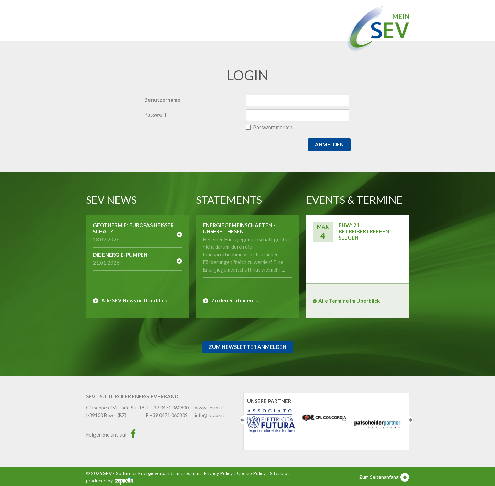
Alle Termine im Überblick (349, 301)
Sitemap (278, 473)
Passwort (155, 114)
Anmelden (329, 144)
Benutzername (162, 100)
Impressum (187, 473)
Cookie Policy (251, 473)
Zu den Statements (234, 300)
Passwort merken (273, 127)
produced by (109, 480)
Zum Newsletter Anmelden (247, 347)
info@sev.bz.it (209, 415)
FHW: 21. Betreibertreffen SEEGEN (364, 231)
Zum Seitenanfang (384, 477)
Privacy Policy (218, 473)
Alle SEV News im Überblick (134, 300)
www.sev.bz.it (209, 407)
